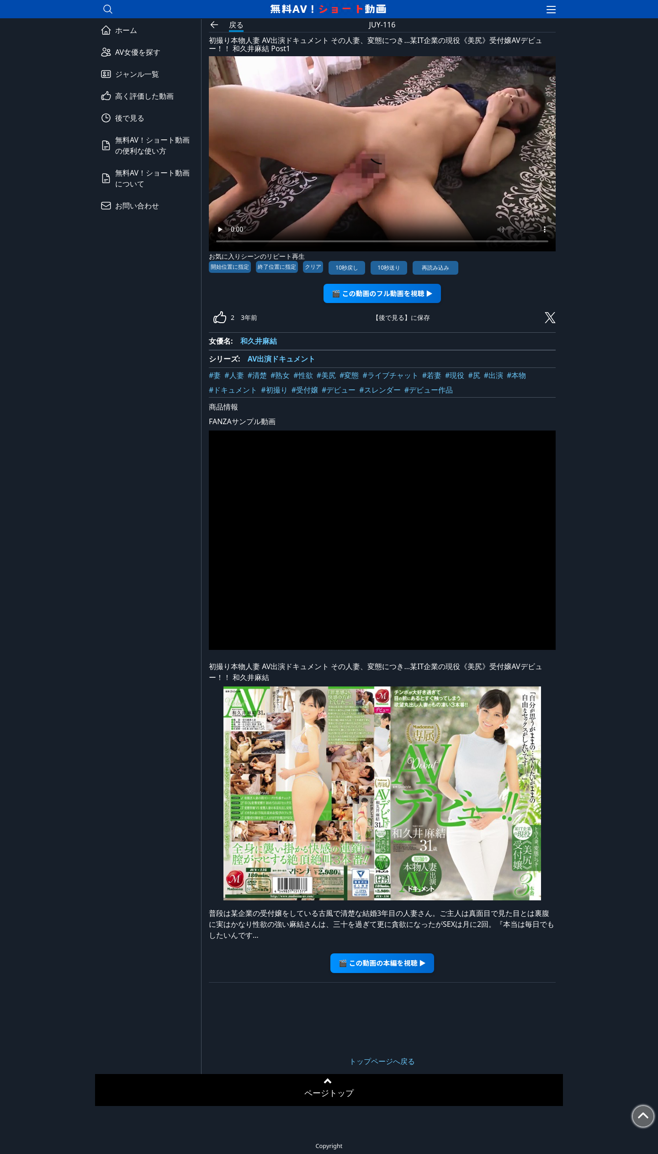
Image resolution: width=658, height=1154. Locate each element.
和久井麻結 (258, 341)
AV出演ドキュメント (282, 359)
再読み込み (435, 267)
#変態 (349, 375)
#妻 (215, 375)
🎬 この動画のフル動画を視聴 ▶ (382, 293)
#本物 (516, 375)
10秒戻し (346, 267)
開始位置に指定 (230, 267)
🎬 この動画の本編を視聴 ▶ (382, 963)
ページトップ (329, 1092)
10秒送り (388, 267)
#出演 (493, 375)
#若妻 (431, 375)
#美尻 (326, 375)
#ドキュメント (233, 389)
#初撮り (274, 389)
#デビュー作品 (428, 389)
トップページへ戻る (382, 1061)
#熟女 (280, 375)
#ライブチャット (390, 375)
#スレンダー (379, 389)
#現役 (454, 375)
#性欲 (303, 375)
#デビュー (339, 389)
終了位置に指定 (277, 267)
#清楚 (257, 375)
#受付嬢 (305, 389)
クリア (313, 267)
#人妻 (234, 375)
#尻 (474, 375)
